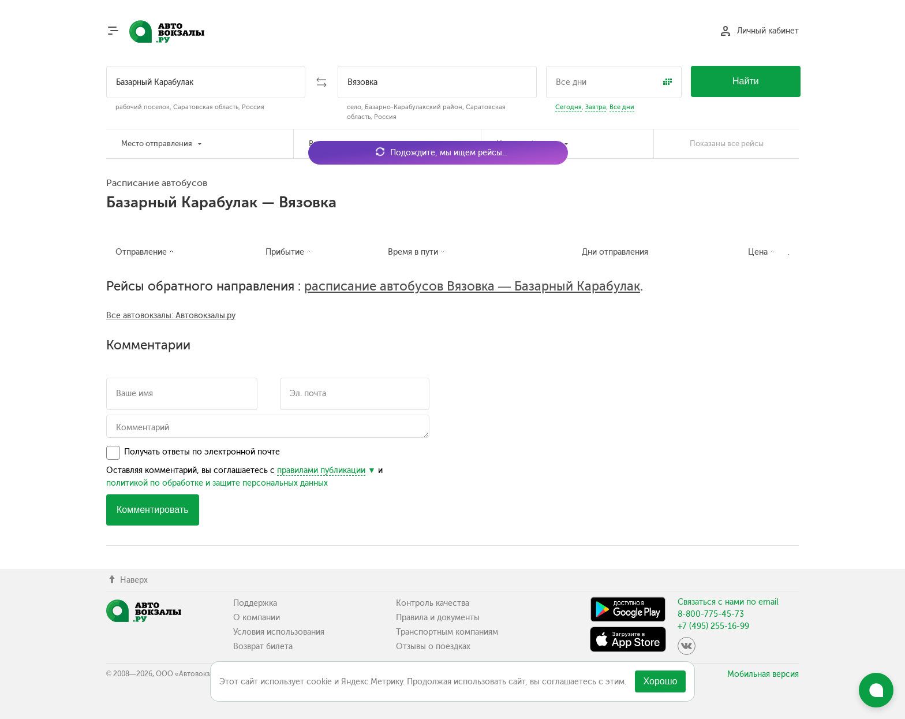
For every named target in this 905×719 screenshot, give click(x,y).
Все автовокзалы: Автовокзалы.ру (170, 316)
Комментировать (153, 510)
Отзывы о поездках (433, 646)
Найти (745, 81)
